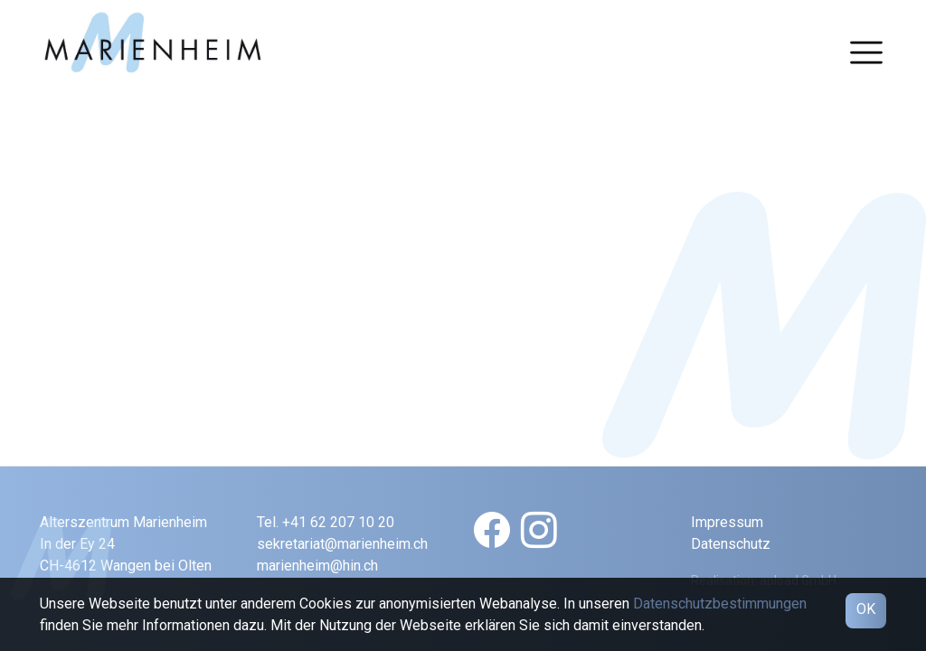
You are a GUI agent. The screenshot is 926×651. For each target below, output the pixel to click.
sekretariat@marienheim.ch (342, 543)
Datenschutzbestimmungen (720, 603)
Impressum (727, 522)
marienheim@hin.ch (317, 565)
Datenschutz (730, 543)
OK (865, 609)
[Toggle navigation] (866, 52)
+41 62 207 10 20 (338, 522)
